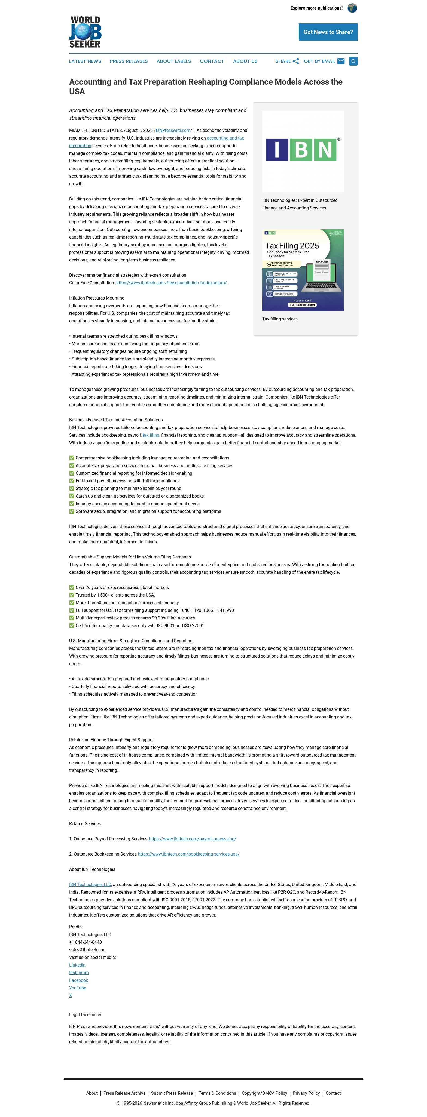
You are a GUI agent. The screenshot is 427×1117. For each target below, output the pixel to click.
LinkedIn (77, 965)
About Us (245, 61)
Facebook (78, 980)
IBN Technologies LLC (90, 884)
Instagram (79, 972)
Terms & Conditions (217, 1093)
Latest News (85, 61)
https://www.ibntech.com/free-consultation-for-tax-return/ (171, 282)
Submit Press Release (172, 1093)
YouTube (77, 988)
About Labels (174, 61)
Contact (212, 61)
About (92, 1093)
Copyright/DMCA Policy (264, 1093)
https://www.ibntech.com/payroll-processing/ (192, 838)
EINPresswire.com (173, 130)
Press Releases (129, 61)
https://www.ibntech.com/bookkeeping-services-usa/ (189, 854)
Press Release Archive (124, 1093)
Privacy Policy (306, 1093)
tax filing (151, 435)
